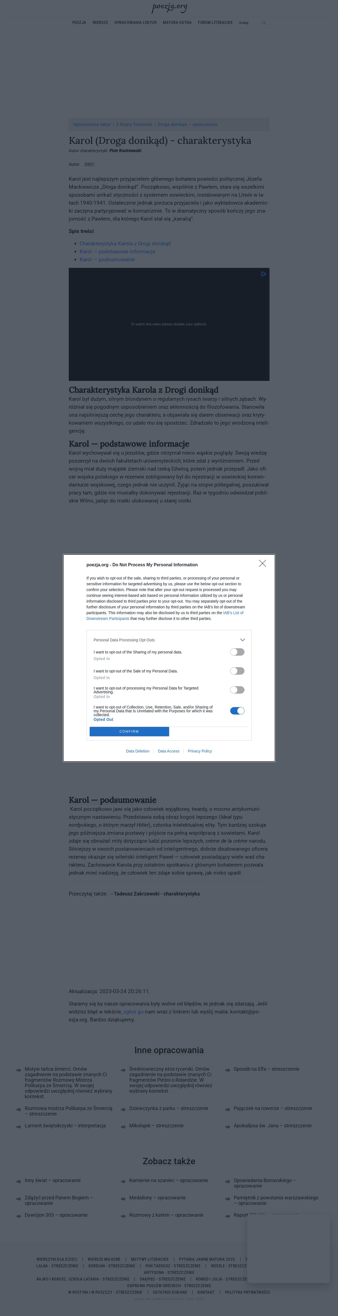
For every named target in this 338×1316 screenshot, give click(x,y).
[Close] (264, 565)
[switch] (237, 652)
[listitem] (169, 640)
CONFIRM (129, 732)
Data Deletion (138, 751)
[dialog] (169, 658)
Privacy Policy (200, 751)
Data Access (168, 751)
